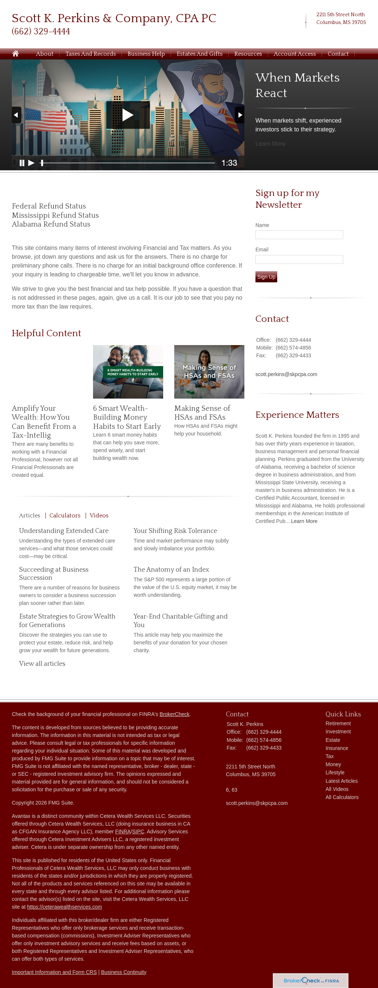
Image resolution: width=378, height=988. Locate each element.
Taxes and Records (90, 54)
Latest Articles (342, 781)
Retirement (338, 723)
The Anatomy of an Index (171, 570)
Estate (333, 740)
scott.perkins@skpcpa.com (286, 374)
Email (261, 249)
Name (262, 225)
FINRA (123, 831)
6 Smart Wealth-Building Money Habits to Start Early (127, 418)
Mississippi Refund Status (55, 215)
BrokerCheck (174, 714)
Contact (338, 54)
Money (333, 764)
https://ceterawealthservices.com (64, 907)
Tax (330, 756)
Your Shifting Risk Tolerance (175, 531)
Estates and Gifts (200, 54)
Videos (99, 515)
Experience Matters (297, 415)
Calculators (64, 515)
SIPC (138, 831)
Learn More (270, 144)
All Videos (337, 789)
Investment (338, 731)
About (45, 54)
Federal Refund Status (49, 206)
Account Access (295, 54)
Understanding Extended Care (64, 531)
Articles (29, 515)
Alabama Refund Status (51, 224)
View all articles (42, 664)
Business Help (146, 54)
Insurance (337, 748)
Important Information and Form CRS (54, 972)
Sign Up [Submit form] (266, 277)
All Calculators (342, 797)
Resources (248, 54)
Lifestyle (335, 772)
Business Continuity (124, 972)
